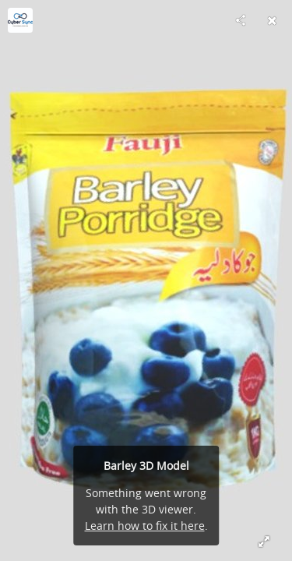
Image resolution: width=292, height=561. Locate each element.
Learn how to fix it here (145, 525)
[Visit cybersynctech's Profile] (20, 20)
